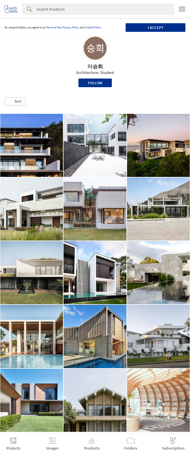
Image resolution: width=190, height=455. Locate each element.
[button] (15, 101)
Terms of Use (54, 27)
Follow (95, 82)
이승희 (95, 66)
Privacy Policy (70, 27)
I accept (156, 27)
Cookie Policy (93, 27)
